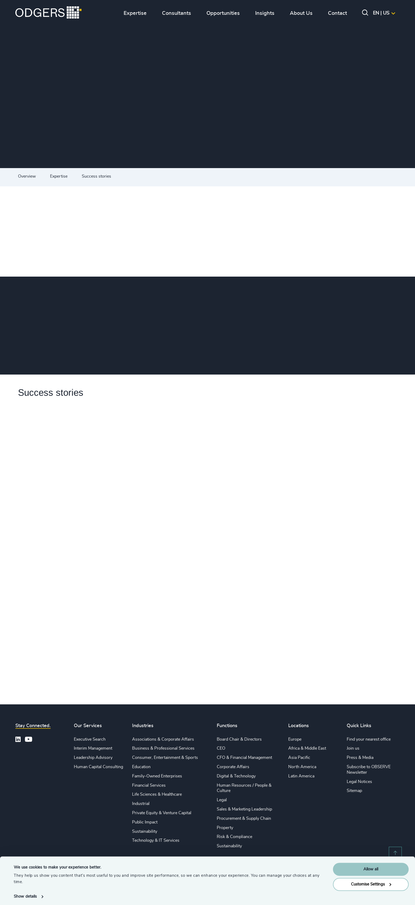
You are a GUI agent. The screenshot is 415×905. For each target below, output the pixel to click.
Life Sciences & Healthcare (157, 794)
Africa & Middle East (307, 748)
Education (141, 767)
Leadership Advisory (93, 757)
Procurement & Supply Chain (244, 818)
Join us (353, 748)
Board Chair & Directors (239, 739)
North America (302, 767)
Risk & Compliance (234, 837)
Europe (294, 739)
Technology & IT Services (155, 840)
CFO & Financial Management (244, 757)
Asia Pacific (299, 757)
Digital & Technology (236, 776)
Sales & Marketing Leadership (244, 809)
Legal (222, 800)
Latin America (301, 776)
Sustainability (144, 831)
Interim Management (93, 748)
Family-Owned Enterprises (157, 776)
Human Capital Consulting (98, 767)
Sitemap (354, 791)
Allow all (370, 867)
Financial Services (149, 785)
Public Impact (144, 822)
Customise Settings (371, 882)
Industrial (141, 804)
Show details (25, 895)
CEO (221, 748)
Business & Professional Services (163, 748)
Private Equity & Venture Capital (161, 813)
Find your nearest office (369, 739)
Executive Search (90, 739)
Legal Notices (359, 782)
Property (225, 828)
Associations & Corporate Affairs (163, 739)
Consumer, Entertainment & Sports (165, 757)
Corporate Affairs (233, 767)
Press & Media (360, 757)
